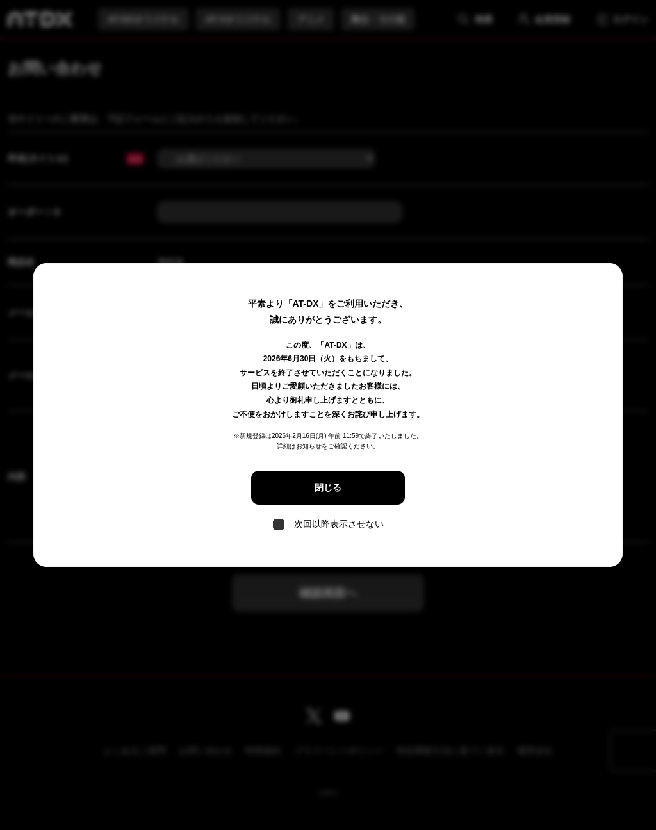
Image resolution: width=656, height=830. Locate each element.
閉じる (328, 487)
